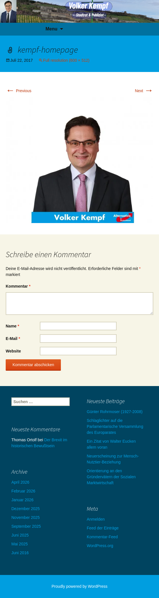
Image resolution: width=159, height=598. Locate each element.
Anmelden (96, 519)
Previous (18, 90)
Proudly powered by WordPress (79, 586)
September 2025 (26, 526)
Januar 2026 (22, 500)
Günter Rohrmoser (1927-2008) (115, 411)
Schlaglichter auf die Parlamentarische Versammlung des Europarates (115, 426)
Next (144, 90)
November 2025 (25, 517)
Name (12, 326)
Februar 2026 (23, 491)
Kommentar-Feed (102, 537)
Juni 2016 (20, 552)
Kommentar (18, 286)
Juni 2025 (20, 535)
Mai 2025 (19, 544)
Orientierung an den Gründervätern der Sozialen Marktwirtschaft (111, 477)
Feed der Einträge (103, 528)
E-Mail (13, 338)
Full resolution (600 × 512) (66, 60)
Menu (51, 28)
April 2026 (20, 482)
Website (13, 351)
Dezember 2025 (25, 508)
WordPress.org (100, 545)
